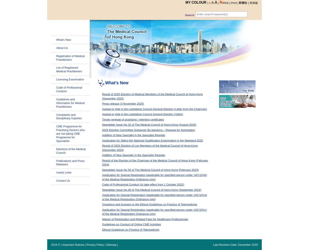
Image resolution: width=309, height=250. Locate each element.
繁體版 (243, 3)
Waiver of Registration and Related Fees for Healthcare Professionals (145, 219)
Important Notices (73, 244)
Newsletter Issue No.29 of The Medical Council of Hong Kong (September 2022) (151, 189)
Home (60, 31)
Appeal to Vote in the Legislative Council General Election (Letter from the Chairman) (154, 109)
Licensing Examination (70, 79)
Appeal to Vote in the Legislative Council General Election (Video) (142, 114)
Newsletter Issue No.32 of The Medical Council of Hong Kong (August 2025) (149, 124)
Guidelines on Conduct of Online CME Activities (131, 224)
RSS (224, 3)
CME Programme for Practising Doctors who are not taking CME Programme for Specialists (70, 134)
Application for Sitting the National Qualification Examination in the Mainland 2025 (152, 140)
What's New (63, 39)
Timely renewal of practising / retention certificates (133, 119)
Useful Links (63, 172)
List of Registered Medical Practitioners (69, 69)
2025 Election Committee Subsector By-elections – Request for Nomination (148, 130)
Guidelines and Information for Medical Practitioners (70, 103)
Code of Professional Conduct (69, 89)
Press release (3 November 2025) (123, 103)
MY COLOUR (195, 2)
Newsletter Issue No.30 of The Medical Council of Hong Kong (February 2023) (150, 170)
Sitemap (111, 244)
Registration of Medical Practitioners (70, 57)
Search (189, 15)
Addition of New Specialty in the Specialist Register (133, 135)
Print (234, 3)
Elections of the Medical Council (71, 151)
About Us (62, 48)
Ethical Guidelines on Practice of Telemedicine (130, 229)
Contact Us (63, 180)
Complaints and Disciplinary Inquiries (69, 116)
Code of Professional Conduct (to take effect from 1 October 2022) (143, 184)
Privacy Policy (95, 244)
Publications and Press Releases (70, 162)
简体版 (254, 3)
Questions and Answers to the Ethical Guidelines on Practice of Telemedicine (149, 204)
